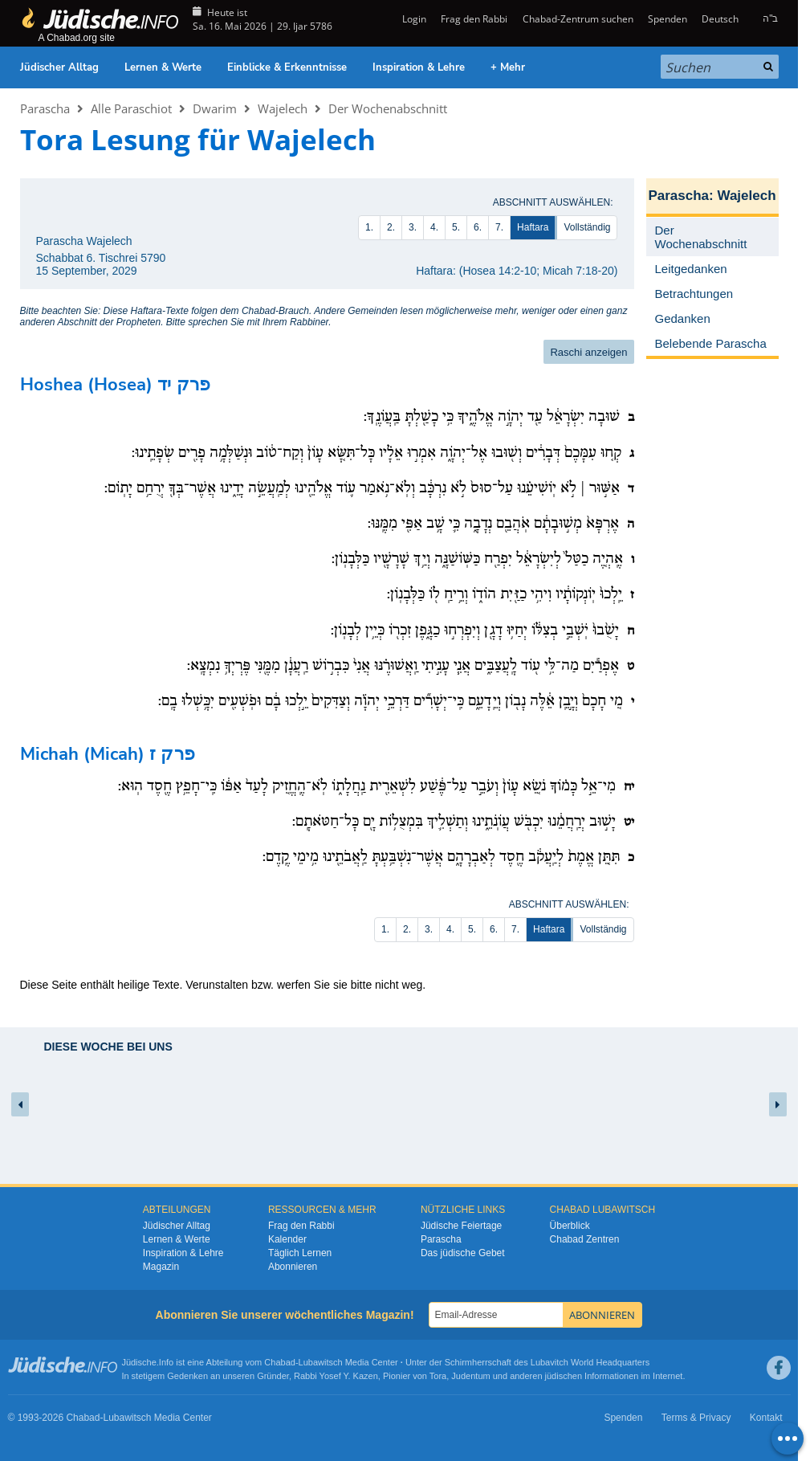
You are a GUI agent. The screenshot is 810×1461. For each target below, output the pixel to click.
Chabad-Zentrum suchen (578, 19)
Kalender (287, 1239)
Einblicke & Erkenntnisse (287, 67)
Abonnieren (292, 1266)
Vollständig (587, 227)
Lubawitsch (321, 1362)
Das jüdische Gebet (463, 1253)
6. (478, 227)
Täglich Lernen (300, 1253)
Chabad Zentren (585, 1239)
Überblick (570, 1225)
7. (499, 227)
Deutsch (720, 19)
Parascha (45, 108)
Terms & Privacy (696, 1417)
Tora (437, 1376)
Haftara (532, 227)
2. (391, 227)
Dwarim (215, 108)
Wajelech (282, 108)
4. (434, 227)
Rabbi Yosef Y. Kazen (336, 1376)
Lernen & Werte (162, 67)
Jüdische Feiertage (461, 1225)
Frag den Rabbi (474, 19)
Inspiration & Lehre (418, 67)
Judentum (470, 1376)
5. (456, 227)
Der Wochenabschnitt (387, 108)
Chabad (279, 1362)
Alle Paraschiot (131, 108)
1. (369, 227)
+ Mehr (507, 67)
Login (413, 19)
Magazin (161, 1266)
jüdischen (563, 1376)
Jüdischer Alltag (59, 67)
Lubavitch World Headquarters (590, 1362)
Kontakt (766, 1417)
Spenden (667, 19)
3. (413, 227)
